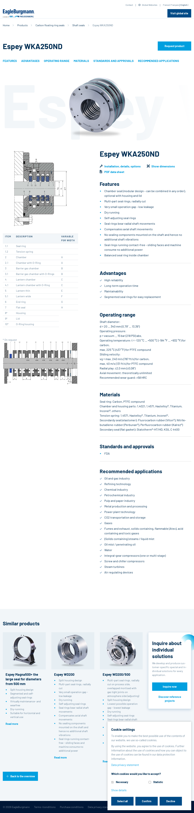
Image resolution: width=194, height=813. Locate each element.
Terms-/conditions (45, 807)
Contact (129, 5)
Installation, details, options (122, 166)
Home (6, 25)
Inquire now (170, 686)
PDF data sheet (114, 172)
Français (175, 5)
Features (10, 60)
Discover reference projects (169, 698)
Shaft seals (78, 25)
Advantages (30, 60)
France (166, 5)
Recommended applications (158, 60)
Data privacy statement (101, 807)
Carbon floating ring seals (50, 25)
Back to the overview (22, 776)
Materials (81, 60)
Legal (121, 807)
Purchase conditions (72, 807)
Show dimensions (163, 166)
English (183, 5)
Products (22, 25)
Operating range (56, 60)
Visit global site (179, 13)
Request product (174, 46)
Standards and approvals (113, 60)
